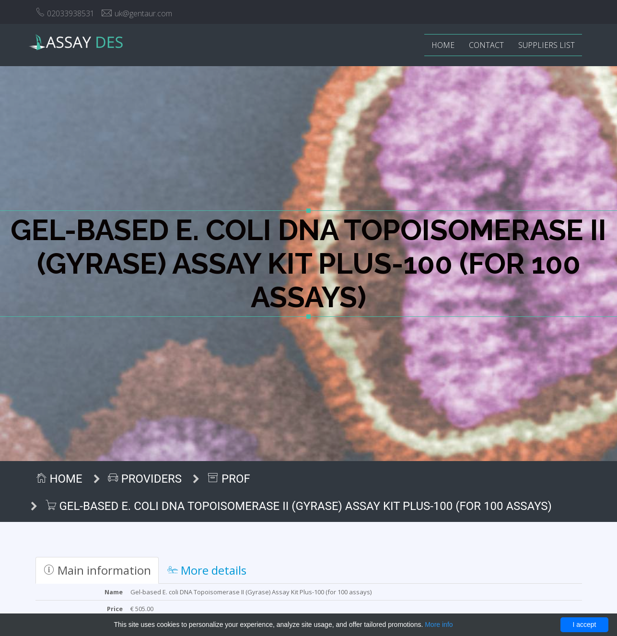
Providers (145, 479)
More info (439, 624)
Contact (486, 45)
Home (442, 45)
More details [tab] (206, 570)
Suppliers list (546, 45)
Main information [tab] (97, 570)
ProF (228, 479)
